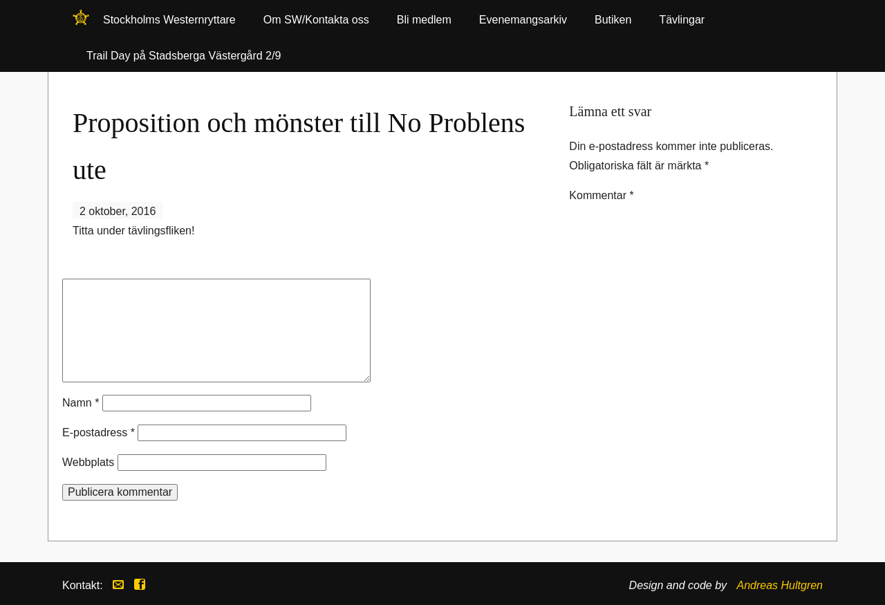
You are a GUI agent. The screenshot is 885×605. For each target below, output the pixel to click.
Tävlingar (682, 20)
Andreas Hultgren (779, 585)
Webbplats (88, 462)
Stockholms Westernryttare (81, 22)
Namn (80, 403)
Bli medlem (424, 20)
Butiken (613, 20)
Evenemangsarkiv (523, 20)
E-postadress (98, 432)
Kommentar (601, 195)
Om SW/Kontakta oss (316, 20)
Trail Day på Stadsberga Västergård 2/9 (183, 56)
